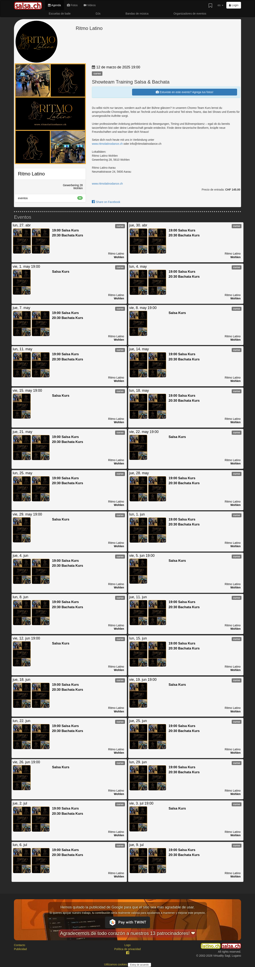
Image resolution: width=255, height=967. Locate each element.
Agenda (54, 5)
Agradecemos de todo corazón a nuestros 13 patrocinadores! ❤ (127, 933)
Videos (90, 5)
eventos (50, 198)
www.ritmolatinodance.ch (107, 143)
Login (233, 5)
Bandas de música (137, 13)
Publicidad (20, 949)
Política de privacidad (127, 949)
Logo (127, 945)
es (220, 5)
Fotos (72, 5)
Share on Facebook (106, 202)
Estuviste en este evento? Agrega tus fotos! (184, 92)
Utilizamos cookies (116, 964)
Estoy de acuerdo (139, 964)
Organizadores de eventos (190, 13)
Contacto (19, 945)
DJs (98, 13)
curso (97, 73)
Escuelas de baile (60, 13)
